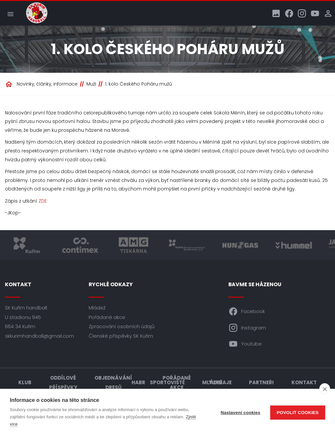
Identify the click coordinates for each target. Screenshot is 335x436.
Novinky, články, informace (47, 84)
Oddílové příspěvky (63, 382)
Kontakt (304, 382)
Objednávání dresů (113, 382)
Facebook (246, 311)
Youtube (245, 344)
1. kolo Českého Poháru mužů (138, 84)
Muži (91, 84)
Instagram (247, 328)
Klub (24, 382)
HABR (138, 382)
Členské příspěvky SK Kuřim (121, 335)
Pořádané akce (107, 317)
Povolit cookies (298, 412)
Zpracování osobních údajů (122, 326)
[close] (324, 388)
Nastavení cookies (240, 412)
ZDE (43, 201)
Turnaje (220, 382)
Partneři (261, 382)
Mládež (97, 307)
